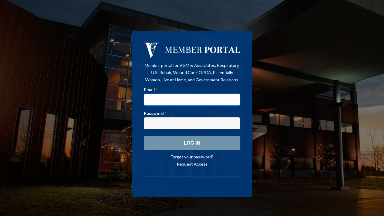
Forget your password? (192, 156)
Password (155, 113)
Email (150, 89)
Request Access (192, 163)
